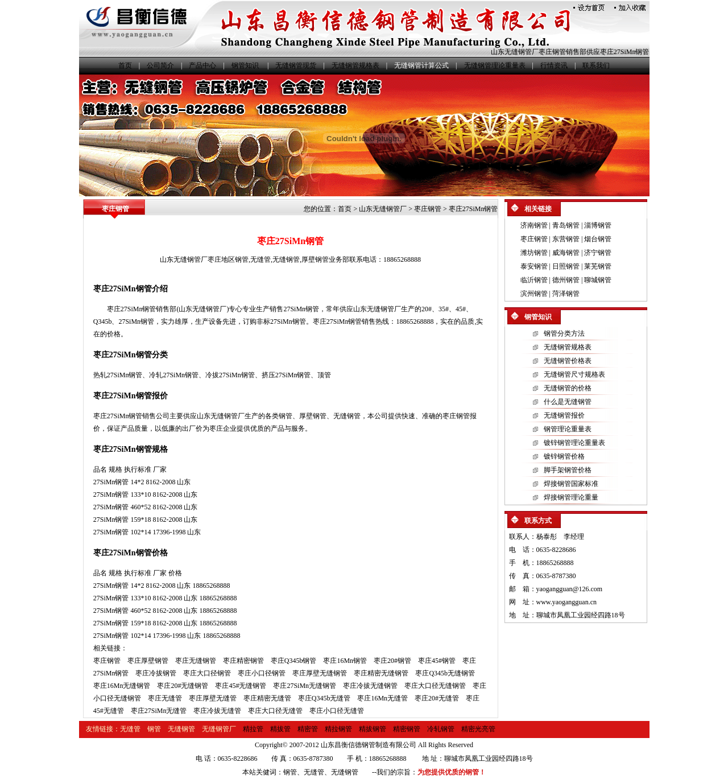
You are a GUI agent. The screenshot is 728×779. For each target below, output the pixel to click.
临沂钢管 (534, 280)
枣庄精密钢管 (243, 661)
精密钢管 (406, 729)
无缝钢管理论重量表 (495, 65)
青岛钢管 (566, 225)
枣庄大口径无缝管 (275, 711)
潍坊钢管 (534, 253)
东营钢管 (566, 239)
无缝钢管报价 (564, 415)
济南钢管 (534, 225)
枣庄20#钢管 (392, 661)
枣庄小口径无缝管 (336, 711)
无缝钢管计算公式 (421, 65)
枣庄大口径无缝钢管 (435, 686)
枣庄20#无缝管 (437, 698)
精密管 (307, 729)
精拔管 (280, 729)
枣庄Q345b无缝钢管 (445, 673)
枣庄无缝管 (165, 698)
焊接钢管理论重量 (571, 497)
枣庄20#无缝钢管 (182, 686)
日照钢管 (566, 266)
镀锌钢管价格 (564, 456)
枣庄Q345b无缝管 (324, 698)
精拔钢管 (372, 729)
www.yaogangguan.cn (566, 602)
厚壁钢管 (315, 259)
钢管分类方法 (564, 333)
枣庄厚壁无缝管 (213, 698)
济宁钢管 (597, 253)
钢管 (242, 259)
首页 (125, 65)
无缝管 (260, 259)
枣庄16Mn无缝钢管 (122, 686)
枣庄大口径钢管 (207, 673)
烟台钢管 (597, 239)
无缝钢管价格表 (568, 361)
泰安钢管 (534, 266)
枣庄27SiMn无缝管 (159, 711)
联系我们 (596, 65)
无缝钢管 (286, 259)
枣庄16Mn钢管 (345, 661)
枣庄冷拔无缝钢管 (370, 686)
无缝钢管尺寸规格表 (574, 374)
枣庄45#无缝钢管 (240, 686)
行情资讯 (554, 65)
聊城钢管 (597, 280)
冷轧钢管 (440, 729)
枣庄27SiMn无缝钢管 (304, 686)
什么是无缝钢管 (568, 402)
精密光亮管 (478, 729)
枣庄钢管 (427, 209)
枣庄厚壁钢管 (147, 661)
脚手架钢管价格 (568, 470)
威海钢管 (566, 253)
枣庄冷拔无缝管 (217, 711)
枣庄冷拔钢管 (155, 673)
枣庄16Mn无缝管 (382, 698)
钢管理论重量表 (568, 429)
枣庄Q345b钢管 (294, 661)
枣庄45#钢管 (437, 661)
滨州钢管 (534, 294)
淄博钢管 (597, 225)
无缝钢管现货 (295, 65)
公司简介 (160, 65)
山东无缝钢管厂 (515, 52)
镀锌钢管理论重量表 (574, 443)
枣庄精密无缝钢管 (381, 673)
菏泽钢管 (566, 294)
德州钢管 (566, 280)
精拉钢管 (338, 729)
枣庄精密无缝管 (267, 698)
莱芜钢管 (597, 266)
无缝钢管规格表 (355, 65)
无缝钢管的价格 (568, 388)
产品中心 (202, 65)
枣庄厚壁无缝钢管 (319, 673)
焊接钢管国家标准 (571, 484)
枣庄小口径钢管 (262, 673)
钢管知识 (245, 65)
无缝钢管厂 (219, 729)
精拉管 (253, 729)
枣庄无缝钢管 (195, 661)
